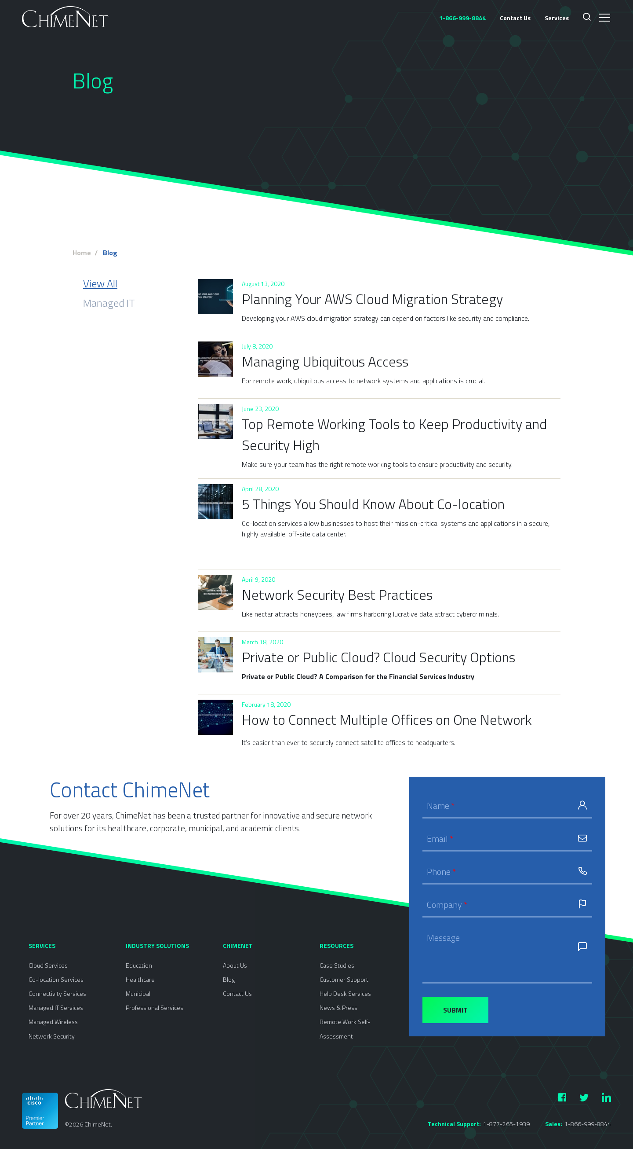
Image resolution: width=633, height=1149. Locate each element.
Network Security (52, 1036)
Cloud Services (48, 965)
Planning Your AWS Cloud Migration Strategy (372, 298)
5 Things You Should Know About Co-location (373, 503)
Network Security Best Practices (337, 594)
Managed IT (109, 303)
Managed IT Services (56, 1007)
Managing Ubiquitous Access (325, 361)
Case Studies (337, 965)
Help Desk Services (345, 993)
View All (100, 283)
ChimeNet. (98, 1124)
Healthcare (140, 979)
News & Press (338, 1007)
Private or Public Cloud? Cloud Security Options (378, 657)
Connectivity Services (57, 993)
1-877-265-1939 (506, 1123)
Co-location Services (56, 979)
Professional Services (154, 1007)
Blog (229, 979)
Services (557, 17)
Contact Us (515, 17)
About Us (235, 965)
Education (139, 965)
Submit (455, 1010)
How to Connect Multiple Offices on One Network (387, 719)
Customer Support (344, 979)
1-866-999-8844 (587, 1123)
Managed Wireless (53, 1021)
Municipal (138, 993)
